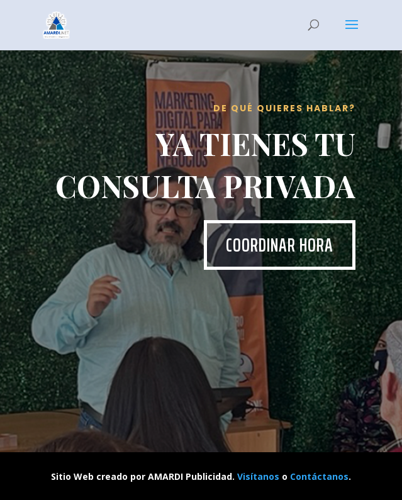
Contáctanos (319, 476)
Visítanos (258, 476)
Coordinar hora (279, 245)
